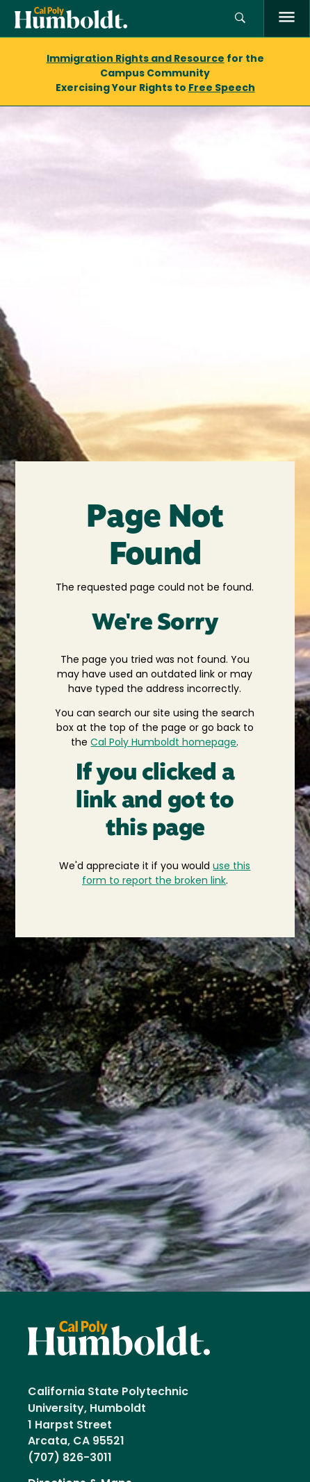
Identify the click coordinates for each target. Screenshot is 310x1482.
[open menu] (286, 18)
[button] (240, 18)
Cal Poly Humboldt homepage (163, 743)
